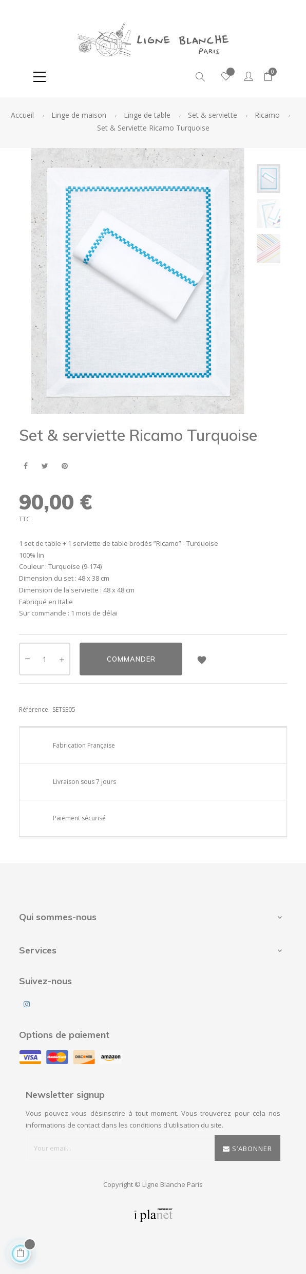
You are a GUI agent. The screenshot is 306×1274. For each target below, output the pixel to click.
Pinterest (64, 466)
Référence (33, 709)
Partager (25, 466)
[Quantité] (44, 659)
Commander (131, 659)
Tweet (45, 466)
